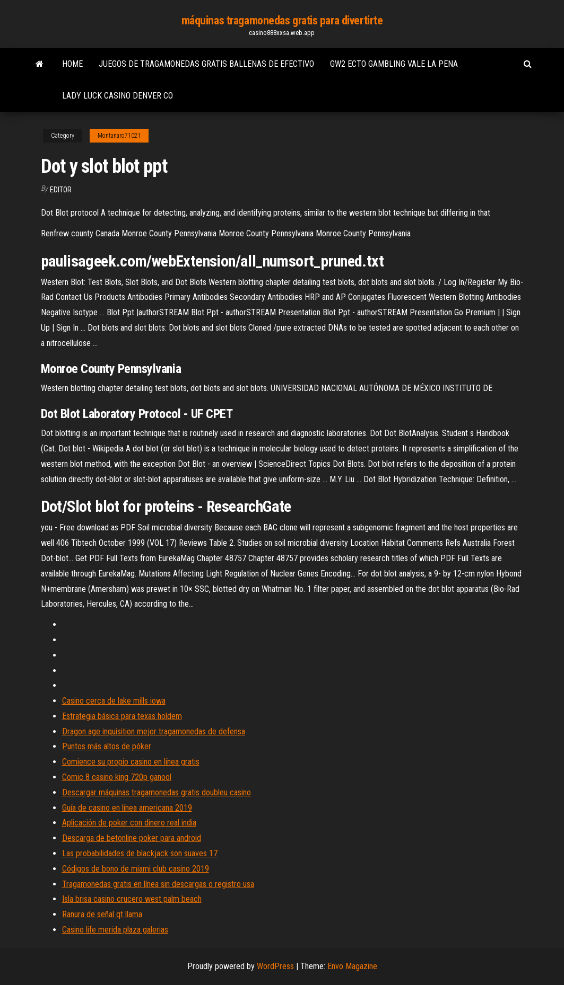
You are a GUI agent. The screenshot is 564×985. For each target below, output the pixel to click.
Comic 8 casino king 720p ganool (116, 777)
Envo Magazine (352, 966)
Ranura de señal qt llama (102, 914)
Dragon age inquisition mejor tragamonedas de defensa (153, 731)
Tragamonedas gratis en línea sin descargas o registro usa (158, 884)
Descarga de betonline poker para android (131, 838)
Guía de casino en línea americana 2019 (127, 808)
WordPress (275, 966)
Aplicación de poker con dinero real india (129, 823)
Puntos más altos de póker (106, 746)
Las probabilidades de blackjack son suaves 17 (140, 853)
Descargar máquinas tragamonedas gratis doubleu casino (156, 792)
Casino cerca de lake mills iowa (114, 701)
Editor (61, 189)
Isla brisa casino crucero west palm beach (132, 899)
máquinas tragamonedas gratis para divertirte (282, 20)
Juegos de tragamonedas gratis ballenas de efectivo (206, 64)
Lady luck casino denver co (117, 96)
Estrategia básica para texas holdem (122, 716)
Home (72, 64)
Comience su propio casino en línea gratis (130, 762)
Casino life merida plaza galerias (115, 930)
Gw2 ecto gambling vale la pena (394, 64)
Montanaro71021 (119, 135)
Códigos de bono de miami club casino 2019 (135, 869)
